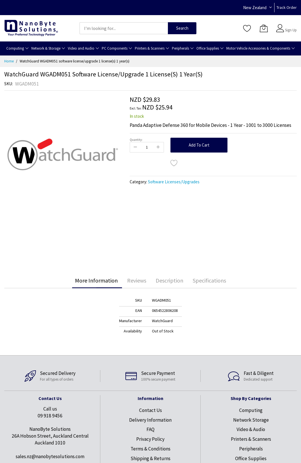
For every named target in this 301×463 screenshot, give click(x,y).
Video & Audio (251, 429)
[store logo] (31, 28)
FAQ (150, 429)
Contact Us (150, 410)
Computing (251, 410)
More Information (96, 280)
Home (9, 61)
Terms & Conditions (150, 449)
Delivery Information (150, 420)
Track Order (286, 7)
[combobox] (124, 28)
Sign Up (291, 30)
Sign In (290, 25)
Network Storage (251, 420)
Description (169, 280)
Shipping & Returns (150, 458)
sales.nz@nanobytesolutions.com (50, 456)
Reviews (136, 280)
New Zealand (255, 7)
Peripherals (251, 449)
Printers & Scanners (251, 439)
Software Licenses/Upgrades (174, 181)
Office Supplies (251, 458)
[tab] (96, 280)
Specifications (209, 280)
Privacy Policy (150, 439)
